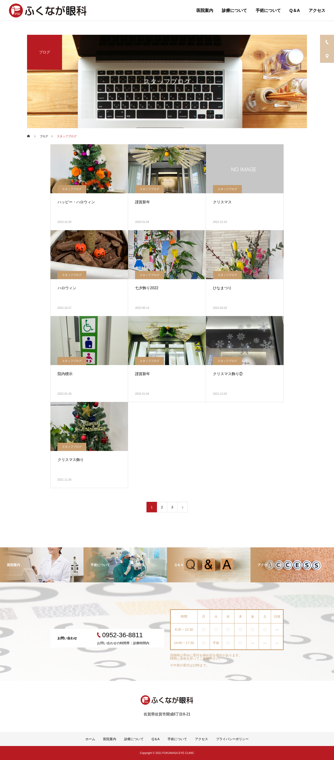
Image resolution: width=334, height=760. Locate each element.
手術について (268, 10)
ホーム (90, 739)
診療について (234, 10)
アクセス (317, 10)
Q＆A (294, 10)
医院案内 (204, 10)
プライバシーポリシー (232, 739)
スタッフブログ (72, 189)
